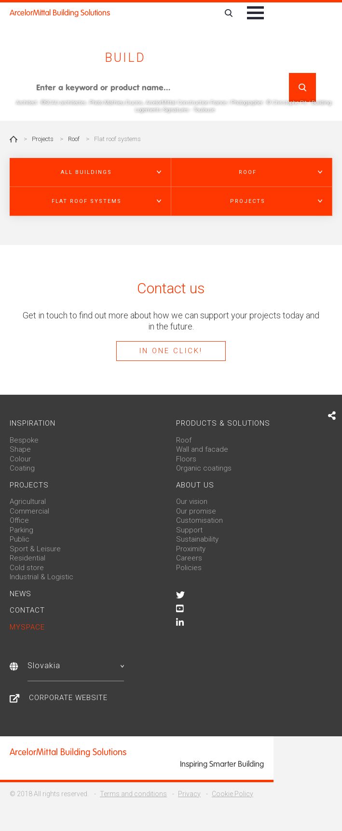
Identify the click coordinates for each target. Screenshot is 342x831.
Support (189, 530)
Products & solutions (223, 423)
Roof (74, 139)
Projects (43, 139)
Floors (186, 459)
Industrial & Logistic (41, 577)
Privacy (189, 794)
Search (302, 87)
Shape (20, 449)
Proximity (190, 548)
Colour (20, 459)
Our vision (191, 501)
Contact (27, 610)
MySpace (27, 627)
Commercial (29, 511)
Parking (21, 530)
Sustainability (197, 539)
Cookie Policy (232, 794)
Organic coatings (204, 468)
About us (195, 485)
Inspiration (32, 423)
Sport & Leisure (35, 548)
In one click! (171, 350)
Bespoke (24, 440)
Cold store (27, 567)
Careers (189, 558)
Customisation (199, 520)
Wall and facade (202, 449)
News (20, 593)
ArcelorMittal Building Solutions (60, 13)
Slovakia (75, 665)
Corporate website (68, 697)
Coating (22, 468)
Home (13, 139)
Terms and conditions (133, 794)
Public (19, 539)
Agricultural (28, 501)
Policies (189, 567)
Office (19, 520)
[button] (90, 172)
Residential (27, 558)
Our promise (196, 511)
